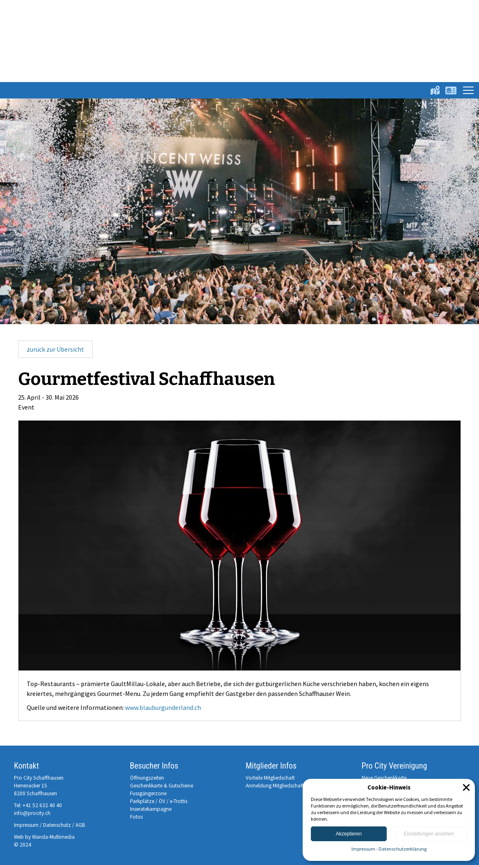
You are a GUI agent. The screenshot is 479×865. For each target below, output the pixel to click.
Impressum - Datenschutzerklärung (389, 849)
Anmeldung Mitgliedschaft (275, 785)
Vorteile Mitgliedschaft (270, 777)
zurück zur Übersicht (55, 349)
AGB (80, 825)
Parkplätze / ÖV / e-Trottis (158, 801)
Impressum (26, 825)
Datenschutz (57, 825)
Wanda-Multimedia (53, 836)
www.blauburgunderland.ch (163, 707)
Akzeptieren (349, 834)
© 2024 (22, 844)
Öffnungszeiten (147, 777)
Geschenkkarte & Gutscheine (161, 785)
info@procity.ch (32, 813)
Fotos (136, 816)
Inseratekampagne (150, 809)
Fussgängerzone (148, 793)
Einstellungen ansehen (429, 834)
